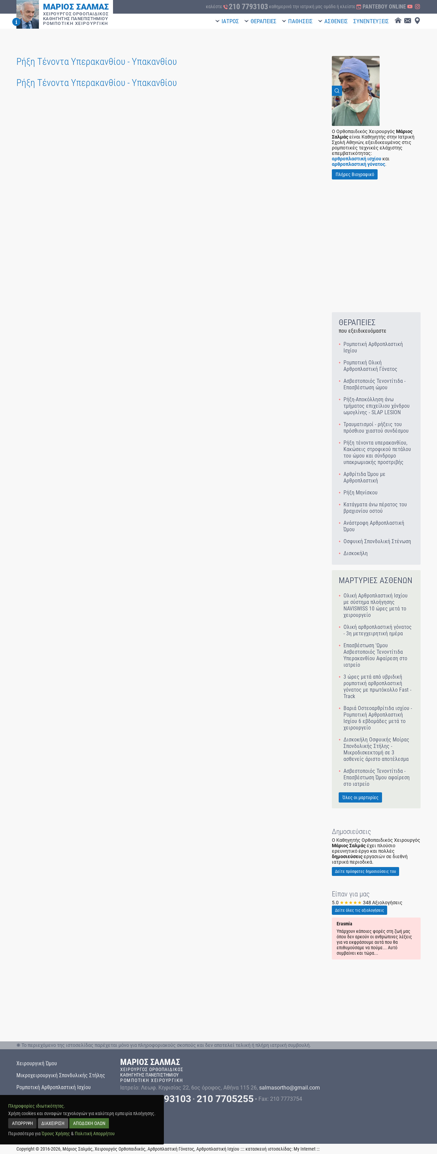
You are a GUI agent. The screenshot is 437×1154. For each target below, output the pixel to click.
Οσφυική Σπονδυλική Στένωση (377, 541)
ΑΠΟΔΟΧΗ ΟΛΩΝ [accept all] (89, 1123)
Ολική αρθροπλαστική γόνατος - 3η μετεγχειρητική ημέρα (377, 630)
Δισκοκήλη (355, 553)
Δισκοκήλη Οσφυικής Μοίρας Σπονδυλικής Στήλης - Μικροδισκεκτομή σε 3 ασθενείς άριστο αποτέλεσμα (376, 749)
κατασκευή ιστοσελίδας (268, 1149)
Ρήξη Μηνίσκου (360, 492)
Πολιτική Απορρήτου (95, 1133)
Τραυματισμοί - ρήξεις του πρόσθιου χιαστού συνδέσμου (376, 427)
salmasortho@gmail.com (289, 1087)
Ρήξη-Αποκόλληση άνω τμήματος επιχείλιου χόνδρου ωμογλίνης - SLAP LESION (376, 406)
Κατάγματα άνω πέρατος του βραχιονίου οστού (375, 507)
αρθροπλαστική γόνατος (358, 164)
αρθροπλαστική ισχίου (356, 158)
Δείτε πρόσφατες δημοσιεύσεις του (365, 871)
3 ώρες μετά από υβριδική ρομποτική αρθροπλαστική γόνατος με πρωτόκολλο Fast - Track (377, 686)
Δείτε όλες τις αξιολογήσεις (359, 910)
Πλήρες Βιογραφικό (355, 174)
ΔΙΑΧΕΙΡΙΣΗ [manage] (53, 1123)
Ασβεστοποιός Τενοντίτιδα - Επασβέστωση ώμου (374, 384)
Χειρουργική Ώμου (36, 1063)
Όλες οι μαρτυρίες (360, 797)
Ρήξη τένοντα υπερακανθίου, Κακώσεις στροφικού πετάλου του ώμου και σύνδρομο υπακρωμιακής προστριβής (377, 452)
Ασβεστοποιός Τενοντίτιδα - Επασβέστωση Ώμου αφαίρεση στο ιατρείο (376, 777)
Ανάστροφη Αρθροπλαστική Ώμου (373, 526)
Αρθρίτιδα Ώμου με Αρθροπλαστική (364, 477)
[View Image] (356, 91)
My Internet (304, 1149)
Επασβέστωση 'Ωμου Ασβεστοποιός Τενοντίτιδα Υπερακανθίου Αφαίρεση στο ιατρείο (375, 655)
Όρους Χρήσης (56, 1133)
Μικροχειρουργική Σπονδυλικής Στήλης (60, 1075)
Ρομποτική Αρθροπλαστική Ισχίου (373, 347)
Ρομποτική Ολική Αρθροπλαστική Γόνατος (370, 365)
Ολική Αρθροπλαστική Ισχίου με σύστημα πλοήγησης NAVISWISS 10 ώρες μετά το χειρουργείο (375, 605)
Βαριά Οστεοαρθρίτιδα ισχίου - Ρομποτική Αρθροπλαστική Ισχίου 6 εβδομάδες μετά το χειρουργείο (377, 718)
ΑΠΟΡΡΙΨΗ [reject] (22, 1123)
